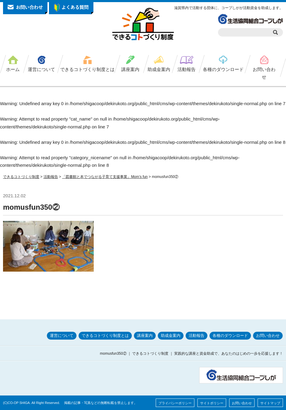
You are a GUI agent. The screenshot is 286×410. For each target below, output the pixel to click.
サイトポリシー (211, 403)
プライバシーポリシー (175, 403)
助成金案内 (159, 69)
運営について (41, 69)
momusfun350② (31, 207)
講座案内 (130, 69)
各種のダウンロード (223, 69)
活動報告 (186, 69)
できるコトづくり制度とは (87, 69)
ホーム (13, 69)
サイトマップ (270, 403)
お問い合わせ (264, 73)
